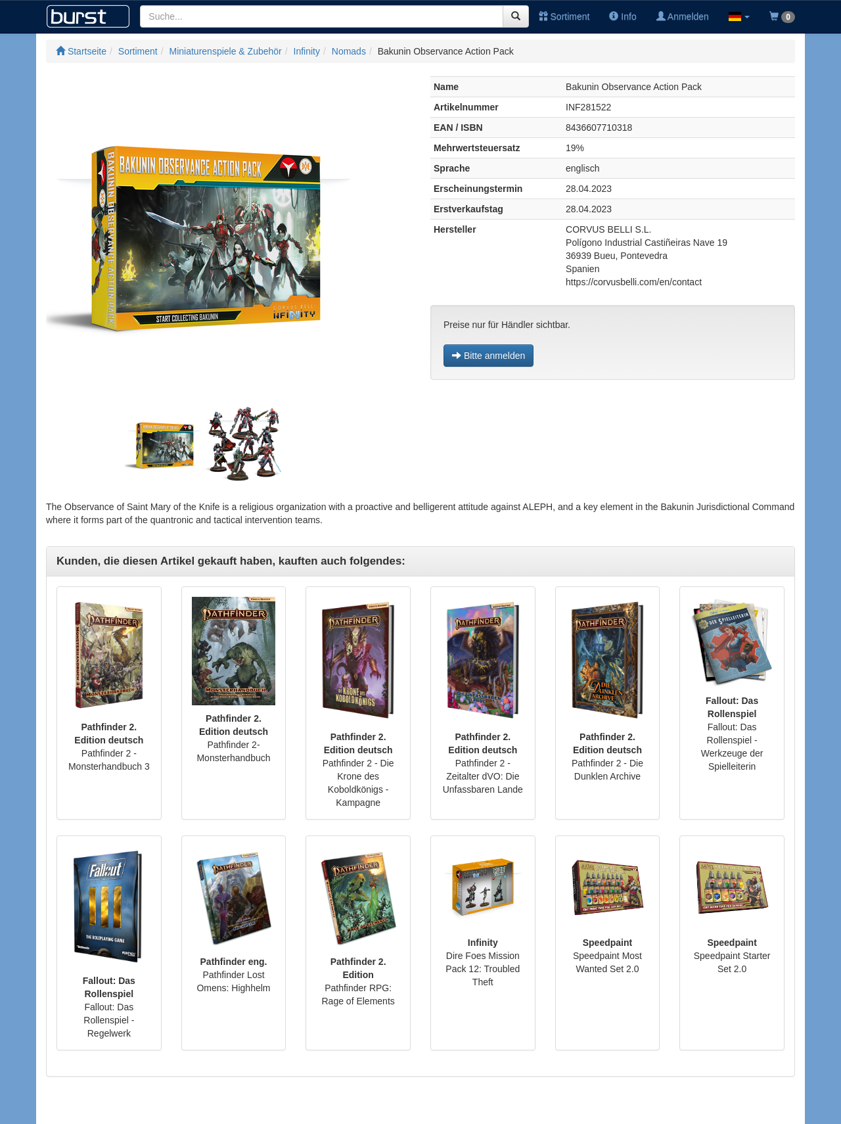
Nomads (349, 51)
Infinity (307, 51)
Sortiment (564, 16)
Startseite (81, 51)
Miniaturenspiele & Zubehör (226, 51)
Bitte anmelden (488, 355)
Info (622, 16)
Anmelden (682, 16)
